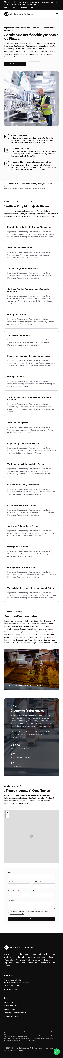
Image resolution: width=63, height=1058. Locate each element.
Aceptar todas (9, 7)
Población (37, 891)
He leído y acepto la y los (31, 913)
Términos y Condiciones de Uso (15, 1013)
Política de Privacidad (32, 911)
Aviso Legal (8, 1002)
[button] (31, 836)
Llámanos (34, 64)
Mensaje (11, 900)
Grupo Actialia (19, 1050)
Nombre (11, 872)
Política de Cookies (11, 1006)
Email (10, 882)
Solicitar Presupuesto (15, 64)
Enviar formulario (31, 919)
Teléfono (37, 882)
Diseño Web (8, 1050)
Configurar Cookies (11, 1016)
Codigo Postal (13, 891)
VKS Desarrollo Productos (18, 14)
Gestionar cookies (27, 7)
